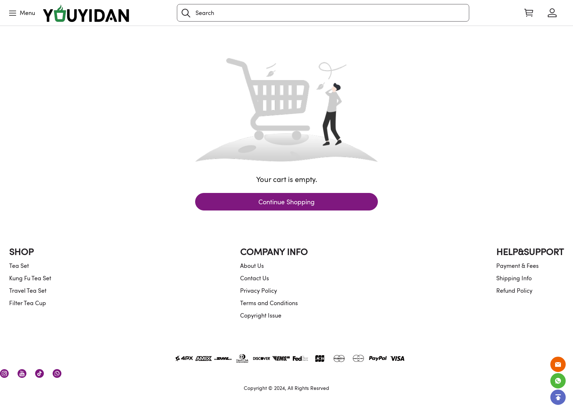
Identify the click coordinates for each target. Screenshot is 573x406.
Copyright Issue (260, 315)
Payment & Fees (517, 266)
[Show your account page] (552, 12)
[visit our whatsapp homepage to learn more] (57, 373)
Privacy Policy (258, 291)
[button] (186, 13)
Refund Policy (514, 291)
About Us (252, 266)
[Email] (558, 364)
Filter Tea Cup (27, 303)
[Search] (323, 13)
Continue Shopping (286, 201)
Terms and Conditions (269, 303)
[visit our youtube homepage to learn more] (22, 373)
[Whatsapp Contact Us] (558, 380)
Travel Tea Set (27, 291)
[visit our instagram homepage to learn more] (4, 373)
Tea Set (19, 266)
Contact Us (254, 278)
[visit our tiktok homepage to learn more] (39, 373)
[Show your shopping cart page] (528, 12)
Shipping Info (514, 278)
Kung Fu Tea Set (30, 278)
